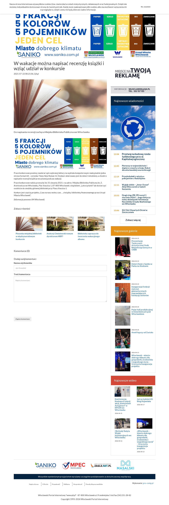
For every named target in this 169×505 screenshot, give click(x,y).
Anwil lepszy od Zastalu (142, 332)
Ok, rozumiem (145, 7)
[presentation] (34, 309)
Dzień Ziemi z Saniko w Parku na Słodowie (142, 265)
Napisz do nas (34, 484)
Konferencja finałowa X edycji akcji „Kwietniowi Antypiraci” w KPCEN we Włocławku (123, 404)
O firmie (45, 484)
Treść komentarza (22, 274)
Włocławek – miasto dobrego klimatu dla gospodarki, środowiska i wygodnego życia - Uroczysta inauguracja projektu (142, 360)
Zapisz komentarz (22, 319)
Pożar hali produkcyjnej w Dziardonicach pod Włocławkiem (142, 311)
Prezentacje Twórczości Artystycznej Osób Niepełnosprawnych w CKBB (142, 245)
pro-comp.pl (148, 483)
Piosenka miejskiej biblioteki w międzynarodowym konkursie (29, 236)
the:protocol (77, 484)
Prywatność (56, 484)
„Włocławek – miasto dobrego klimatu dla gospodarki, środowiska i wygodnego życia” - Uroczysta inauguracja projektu (145, 439)
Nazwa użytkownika (23, 263)
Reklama (67, 484)
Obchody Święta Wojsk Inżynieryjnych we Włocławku (123, 434)
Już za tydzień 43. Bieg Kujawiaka (145, 400)
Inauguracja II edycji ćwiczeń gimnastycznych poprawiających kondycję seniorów (141, 291)
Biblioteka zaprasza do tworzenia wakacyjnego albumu (89, 236)
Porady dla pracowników (94, 484)
